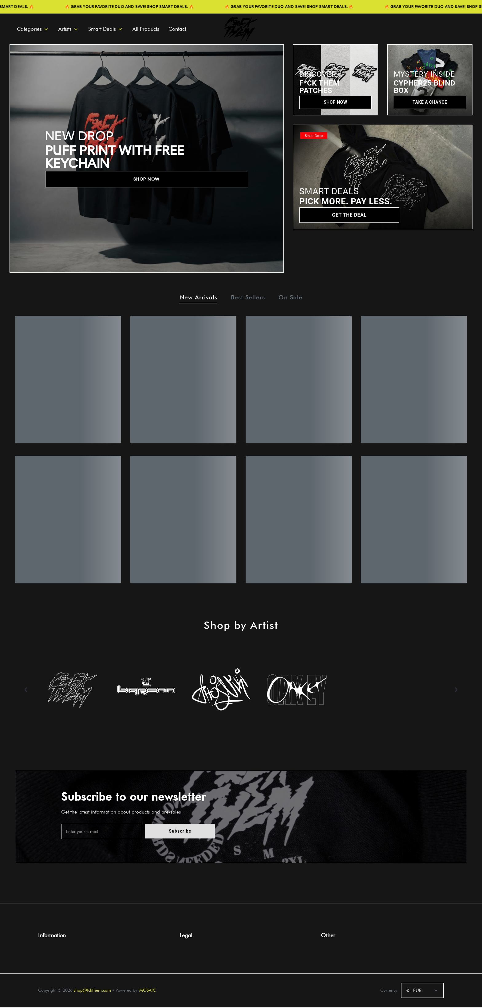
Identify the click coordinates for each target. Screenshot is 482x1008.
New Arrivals (196, 298)
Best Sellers (248, 298)
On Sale (293, 298)
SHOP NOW (146, 179)
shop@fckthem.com (92, 990)
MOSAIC (147, 990)
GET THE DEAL (349, 215)
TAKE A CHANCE (430, 102)
